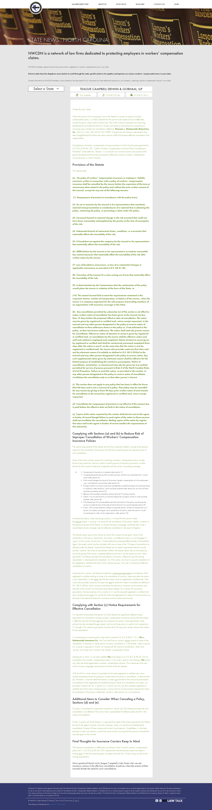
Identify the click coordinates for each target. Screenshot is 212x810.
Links (176, 4)
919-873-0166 (113, 95)
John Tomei (86, 109)
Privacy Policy (69, 801)
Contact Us (159, 4)
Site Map (51, 801)
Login (76, 801)
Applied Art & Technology (57, 805)
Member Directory (80, 4)
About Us (102, 4)
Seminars (140, 4)
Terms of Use (59, 801)
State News (121, 4)
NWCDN (35, 7)
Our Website (85, 95)
